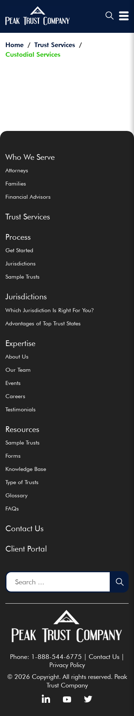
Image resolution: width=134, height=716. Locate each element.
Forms (13, 455)
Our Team (18, 369)
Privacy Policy (67, 665)
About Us (17, 356)
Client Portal (26, 548)
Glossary (16, 495)
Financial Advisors (28, 196)
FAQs (12, 508)
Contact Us (24, 528)
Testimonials (20, 409)
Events (13, 383)
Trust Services (27, 216)
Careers (15, 396)
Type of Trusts (22, 482)
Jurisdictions (20, 263)
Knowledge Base (25, 469)
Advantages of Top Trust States (43, 323)
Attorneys (16, 170)
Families (15, 183)
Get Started (19, 250)
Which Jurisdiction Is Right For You (49, 310)
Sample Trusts (22, 276)
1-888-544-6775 (56, 656)
